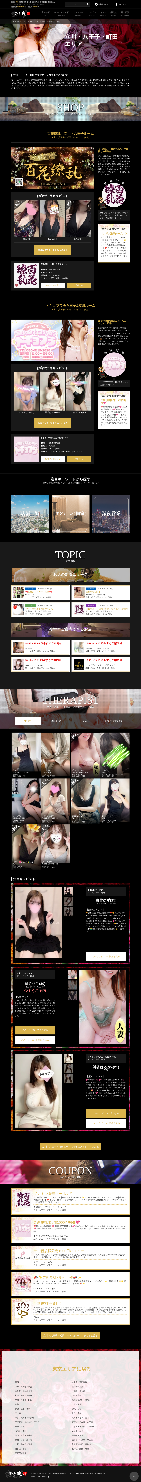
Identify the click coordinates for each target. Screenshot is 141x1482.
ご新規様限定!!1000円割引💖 (57, 1222)
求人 (53, 2)
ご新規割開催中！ (48, 1304)
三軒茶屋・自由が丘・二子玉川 (28, 1422)
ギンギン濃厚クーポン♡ (53, 1194)
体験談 (113, 13)
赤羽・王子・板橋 (22, 1409)
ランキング (78, 13)
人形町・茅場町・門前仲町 (83, 1427)
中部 (24, 2)
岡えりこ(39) (35, 983)
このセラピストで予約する (35, 1030)
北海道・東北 (31, 2)
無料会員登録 (101, 2)
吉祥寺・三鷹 (77, 1387)
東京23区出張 (20, 1453)
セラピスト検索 (61, 13)
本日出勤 (56, 721)
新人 (84, 721)
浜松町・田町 (20, 1431)
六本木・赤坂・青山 (80, 1418)
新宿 (16, 1382)
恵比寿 (17, 1413)
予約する (79, 285)
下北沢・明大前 (78, 1391)
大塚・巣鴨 (76, 1404)
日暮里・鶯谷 (20, 1449)
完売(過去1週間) (113, 721)
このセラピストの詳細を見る (106, 956)
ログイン (121, 2)
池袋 (16, 1404)
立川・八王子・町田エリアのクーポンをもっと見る (70, 1335)
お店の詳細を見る (52, 285)
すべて (27, 721)
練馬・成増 (76, 1409)
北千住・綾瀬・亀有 (80, 1449)
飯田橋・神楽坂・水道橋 (82, 1440)
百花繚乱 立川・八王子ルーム (70, 133)
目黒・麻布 (76, 1413)
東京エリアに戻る (70, 1369)
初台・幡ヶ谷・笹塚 (23, 1395)
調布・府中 (76, 1395)
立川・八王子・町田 (23, 1400)
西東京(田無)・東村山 (80, 1400)
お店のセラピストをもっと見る (52, 250)
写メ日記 (125, 13)
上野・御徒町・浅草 (23, 1444)
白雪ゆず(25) (106, 900)
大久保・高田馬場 (79, 1382)
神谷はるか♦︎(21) (106, 1067)
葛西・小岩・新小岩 (23, 1440)
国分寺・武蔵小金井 (23, 1391)
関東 (17, 2)
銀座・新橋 (19, 1427)
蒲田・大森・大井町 (23, 1435)
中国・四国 (47, 2)
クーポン (91, 13)
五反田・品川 (77, 1431)
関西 (20, 2)
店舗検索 (45, 13)
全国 (13, 2)
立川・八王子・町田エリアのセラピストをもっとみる (70, 1146)
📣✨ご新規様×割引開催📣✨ (58, 1277)
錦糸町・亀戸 (77, 1435)
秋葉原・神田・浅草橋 (81, 1444)
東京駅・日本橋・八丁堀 (82, 1422)
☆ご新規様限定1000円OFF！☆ (59, 1251)
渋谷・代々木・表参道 (24, 1418)
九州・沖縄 (39, 2)
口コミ (103, 13)
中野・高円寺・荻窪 (23, 1387)
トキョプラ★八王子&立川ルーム (70, 305)
